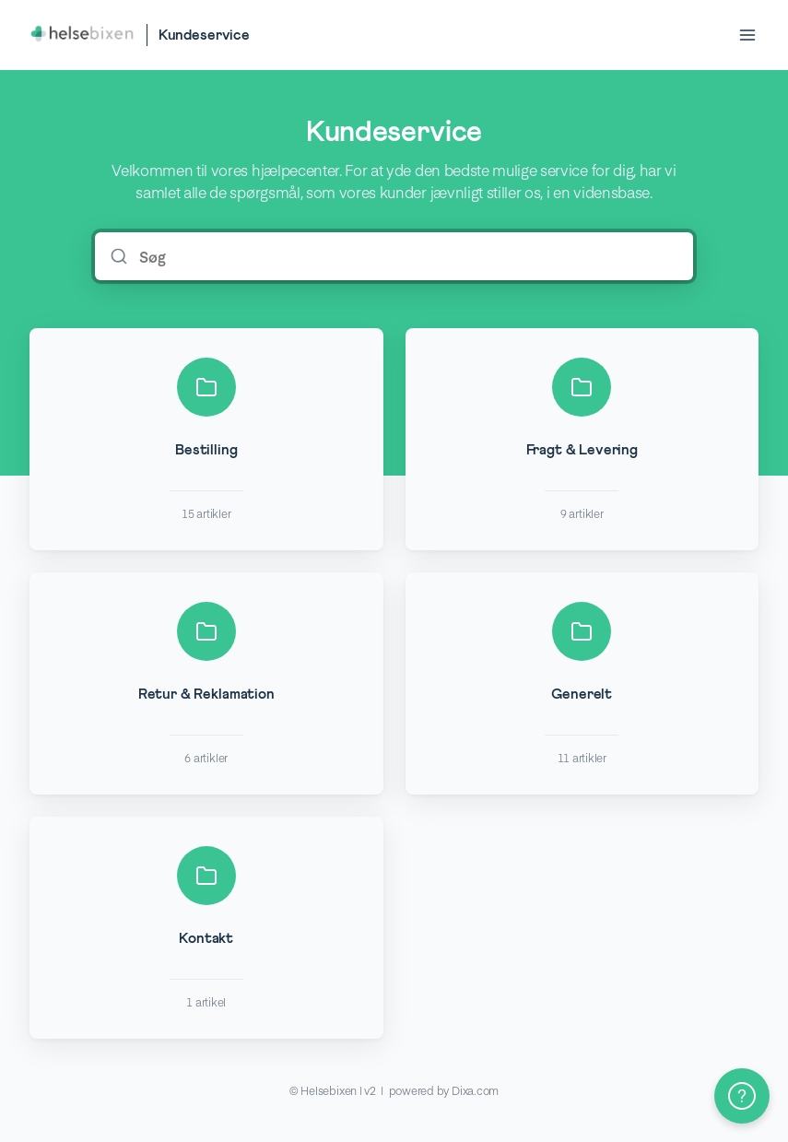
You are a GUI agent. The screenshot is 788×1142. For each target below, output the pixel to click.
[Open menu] (747, 35)
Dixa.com (475, 1090)
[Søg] (407, 256)
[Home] (82, 35)
